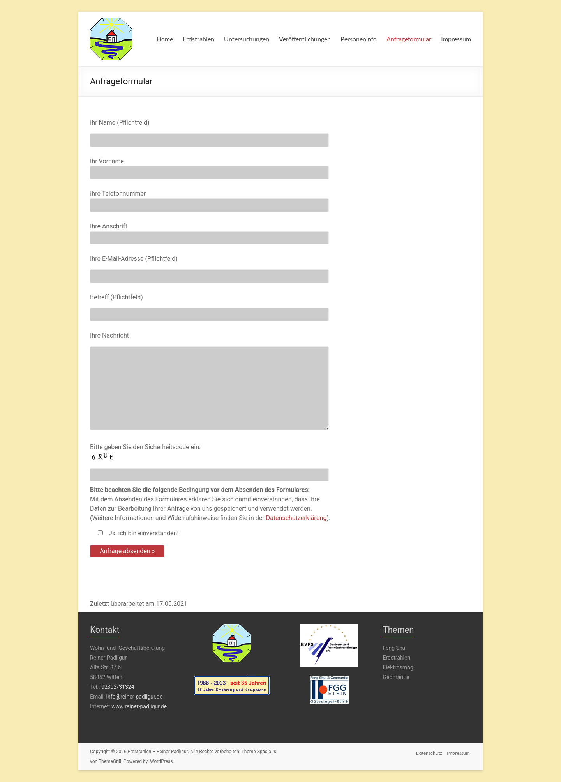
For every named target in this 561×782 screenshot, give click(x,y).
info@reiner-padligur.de (134, 697)
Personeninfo (358, 38)
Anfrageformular (408, 38)
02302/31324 (117, 687)
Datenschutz (429, 752)
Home (165, 38)
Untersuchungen (246, 38)
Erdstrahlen (198, 38)
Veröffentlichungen (305, 38)
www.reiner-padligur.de (139, 706)
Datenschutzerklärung (296, 518)
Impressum (456, 38)
